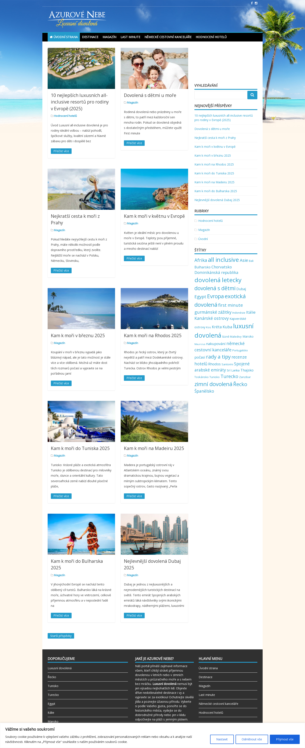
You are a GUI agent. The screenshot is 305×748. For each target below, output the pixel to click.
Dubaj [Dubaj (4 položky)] (241, 289)
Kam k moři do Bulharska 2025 (215, 191)
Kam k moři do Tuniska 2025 (80, 448)
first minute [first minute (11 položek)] (230, 305)
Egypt (51, 704)
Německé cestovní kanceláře (167, 37)
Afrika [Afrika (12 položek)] (200, 260)
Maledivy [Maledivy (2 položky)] (236, 336)
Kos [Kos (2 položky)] (208, 327)
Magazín (109, 37)
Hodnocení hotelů (211, 37)
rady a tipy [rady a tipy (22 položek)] (218, 356)
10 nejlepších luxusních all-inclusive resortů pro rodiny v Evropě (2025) (80, 102)
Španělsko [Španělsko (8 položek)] (204, 391)
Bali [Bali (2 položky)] (251, 261)
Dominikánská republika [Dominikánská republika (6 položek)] (216, 272)
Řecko (52, 677)
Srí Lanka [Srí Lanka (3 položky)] (233, 370)
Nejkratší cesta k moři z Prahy (215, 138)
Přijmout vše (285, 739)
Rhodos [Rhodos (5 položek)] (214, 364)
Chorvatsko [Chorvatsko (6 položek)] (221, 266)
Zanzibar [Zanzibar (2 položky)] (245, 377)
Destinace (90, 37)
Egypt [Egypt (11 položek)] (200, 296)
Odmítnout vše (252, 739)
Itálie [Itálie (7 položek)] (251, 312)
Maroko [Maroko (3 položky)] (248, 336)
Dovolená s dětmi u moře (150, 95)
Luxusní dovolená (60, 668)
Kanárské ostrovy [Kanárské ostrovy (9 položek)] (211, 318)
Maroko (53, 721)
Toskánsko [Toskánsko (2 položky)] (201, 377)
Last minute (130, 37)
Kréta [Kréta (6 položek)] (217, 326)
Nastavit (222, 739)
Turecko (53, 695)
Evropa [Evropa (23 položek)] (215, 296)
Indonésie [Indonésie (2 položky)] (238, 313)
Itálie (51, 713)
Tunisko (53, 686)
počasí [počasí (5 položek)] (199, 357)
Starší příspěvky (61, 636)
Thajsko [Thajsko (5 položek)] (247, 370)
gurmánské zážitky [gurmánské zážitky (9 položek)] (213, 312)
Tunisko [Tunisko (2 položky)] (214, 377)
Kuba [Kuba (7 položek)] (227, 326)
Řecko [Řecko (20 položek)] (240, 384)
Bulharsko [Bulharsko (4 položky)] (202, 267)
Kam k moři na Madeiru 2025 (154, 448)
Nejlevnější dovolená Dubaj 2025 (217, 200)
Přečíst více (61, 151)
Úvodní (203, 239)
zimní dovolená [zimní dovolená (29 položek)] (213, 384)
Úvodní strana (66, 37)
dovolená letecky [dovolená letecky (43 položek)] (217, 280)
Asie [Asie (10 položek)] (244, 260)
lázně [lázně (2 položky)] (225, 336)
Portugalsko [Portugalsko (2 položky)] (240, 350)
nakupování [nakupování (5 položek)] (216, 343)
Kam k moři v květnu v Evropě (154, 216)
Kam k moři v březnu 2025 (78, 335)
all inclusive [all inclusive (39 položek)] (223, 260)
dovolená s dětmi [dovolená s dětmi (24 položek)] (215, 288)
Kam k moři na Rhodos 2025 (153, 335)
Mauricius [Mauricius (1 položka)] (199, 344)
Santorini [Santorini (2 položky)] (227, 364)
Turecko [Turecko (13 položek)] (229, 376)
